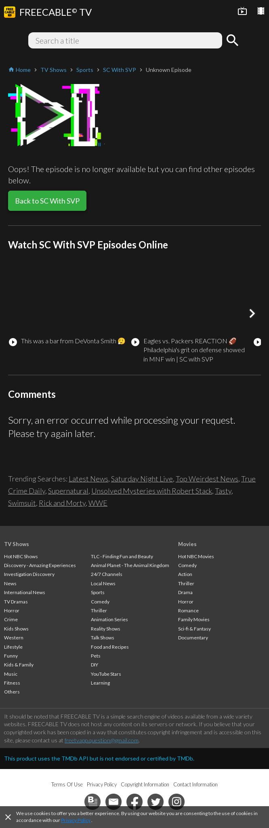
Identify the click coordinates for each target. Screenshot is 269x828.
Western (13, 638)
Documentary (193, 638)
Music (10, 674)
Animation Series (109, 619)
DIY (94, 665)
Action (185, 574)
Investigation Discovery (29, 574)
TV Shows (16, 544)
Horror (11, 610)
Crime (11, 619)
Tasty (223, 490)
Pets (96, 656)
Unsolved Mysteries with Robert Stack (151, 490)
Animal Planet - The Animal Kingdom (130, 565)
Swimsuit (22, 502)
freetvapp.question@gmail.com (102, 740)
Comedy (100, 602)
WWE (97, 502)
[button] (252, 313)
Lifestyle (13, 647)
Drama (185, 592)
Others (12, 692)
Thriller (99, 610)
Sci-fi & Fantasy (194, 629)
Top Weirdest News (207, 478)
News (10, 583)
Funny (11, 656)
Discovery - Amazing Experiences (40, 565)
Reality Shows (105, 629)
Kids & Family (19, 665)
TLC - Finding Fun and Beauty (122, 556)
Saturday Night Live (142, 478)
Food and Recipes (110, 647)
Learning (100, 683)
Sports (98, 592)
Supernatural (68, 490)
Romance (188, 610)
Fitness (12, 683)
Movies (187, 544)
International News (24, 592)
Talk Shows (102, 638)
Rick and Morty (62, 502)
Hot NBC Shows (21, 556)
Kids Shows (16, 629)
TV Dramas (16, 602)
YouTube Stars (106, 674)
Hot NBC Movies (196, 556)
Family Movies (194, 619)
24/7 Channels (106, 574)
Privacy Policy (75, 820)
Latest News (88, 478)
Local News (103, 583)
